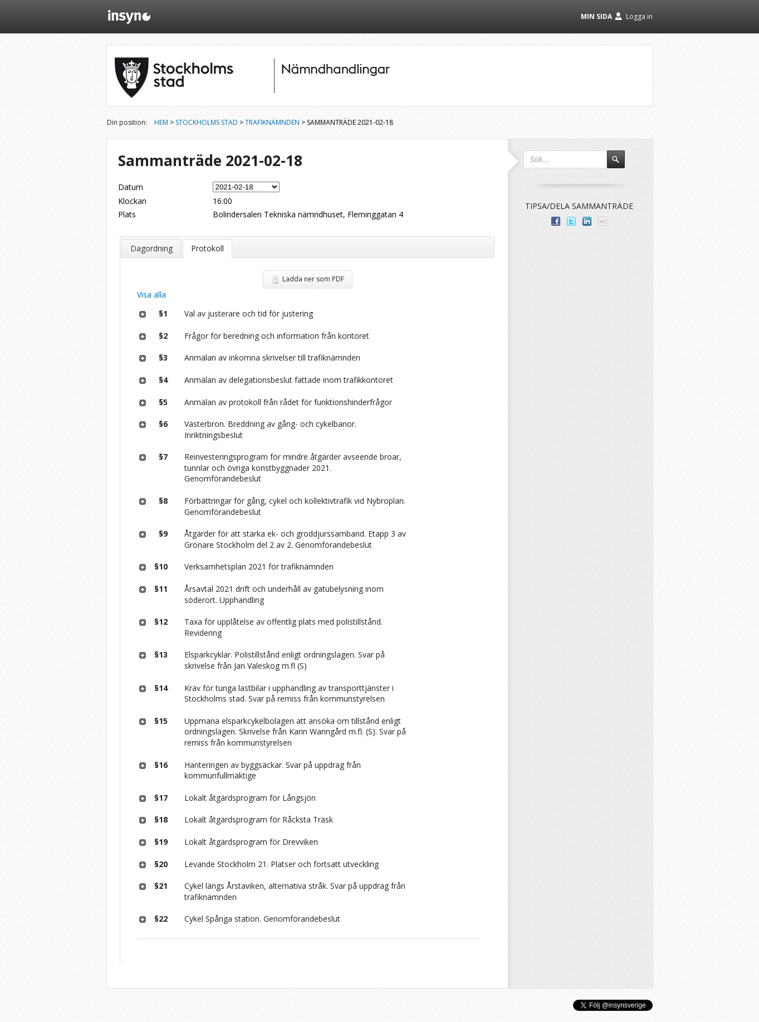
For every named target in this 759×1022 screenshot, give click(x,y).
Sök (621, 164)
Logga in (639, 16)
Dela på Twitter (571, 221)
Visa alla (151, 294)
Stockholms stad (206, 122)
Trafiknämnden (272, 122)
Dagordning (151, 248)
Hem (161, 122)
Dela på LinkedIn (586, 221)
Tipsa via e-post (602, 221)
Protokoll (207, 248)
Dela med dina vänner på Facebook (555, 221)
